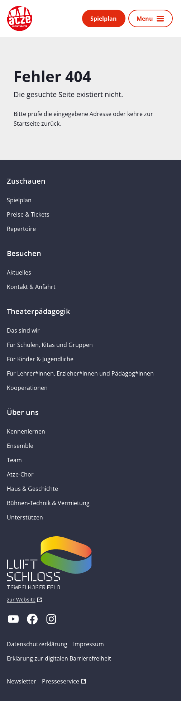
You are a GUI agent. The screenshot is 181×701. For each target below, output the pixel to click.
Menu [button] (145, 19)
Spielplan (103, 19)
